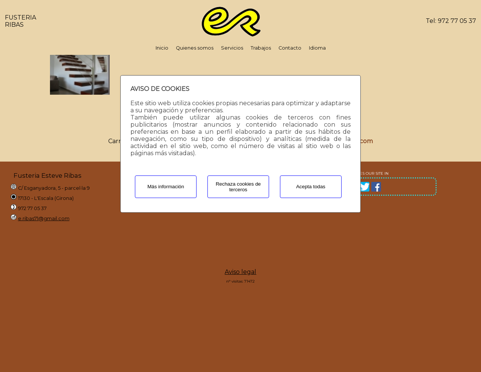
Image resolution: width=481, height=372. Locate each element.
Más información (165, 186)
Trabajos (261, 48)
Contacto (289, 48)
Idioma (317, 48)
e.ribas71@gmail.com (44, 218)
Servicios (232, 48)
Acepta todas (310, 186)
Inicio (162, 48)
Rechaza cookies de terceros (238, 186)
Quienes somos (194, 48)
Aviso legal (240, 271)
